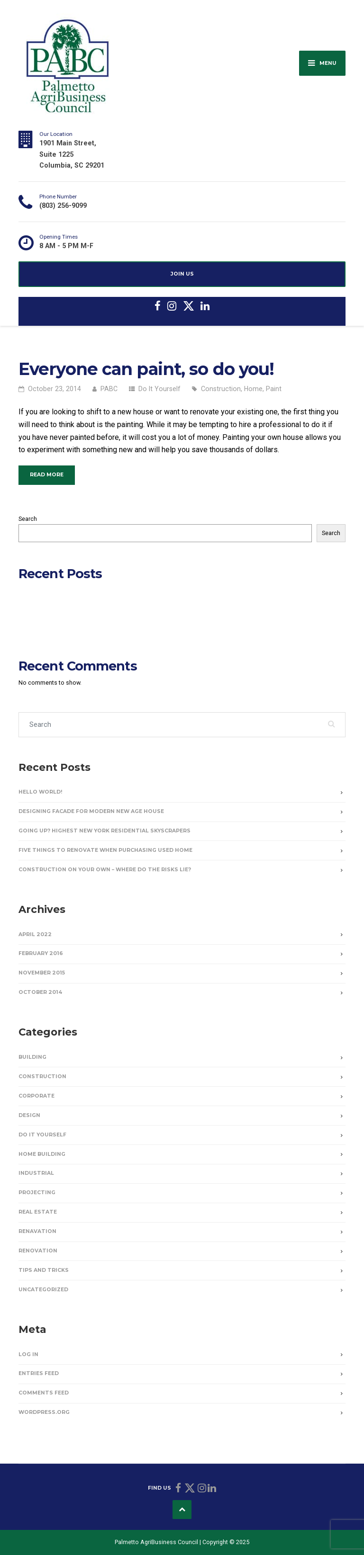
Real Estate (37, 1212)
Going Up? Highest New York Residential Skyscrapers (89, 609)
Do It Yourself (159, 389)
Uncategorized (43, 1290)
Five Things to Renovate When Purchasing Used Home (91, 619)
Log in (28, 1354)
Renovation (37, 1251)
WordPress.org (44, 1412)
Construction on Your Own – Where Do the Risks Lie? (89, 629)
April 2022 (35, 934)
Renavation (37, 1231)
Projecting (36, 1192)
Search (27, 518)
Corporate (36, 1096)
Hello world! (34, 589)
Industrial (36, 1173)
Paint (274, 389)
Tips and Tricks (43, 1270)
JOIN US (182, 274)
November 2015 (41, 973)
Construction (221, 389)
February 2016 (40, 953)
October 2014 (40, 992)
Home (253, 389)
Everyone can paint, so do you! (146, 369)
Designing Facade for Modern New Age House (80, 599)
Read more (52, 474)
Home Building (41, 1154)
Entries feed (38, 1373)
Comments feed (43, 1393)
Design (29, 1115)
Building (32, 1057)
